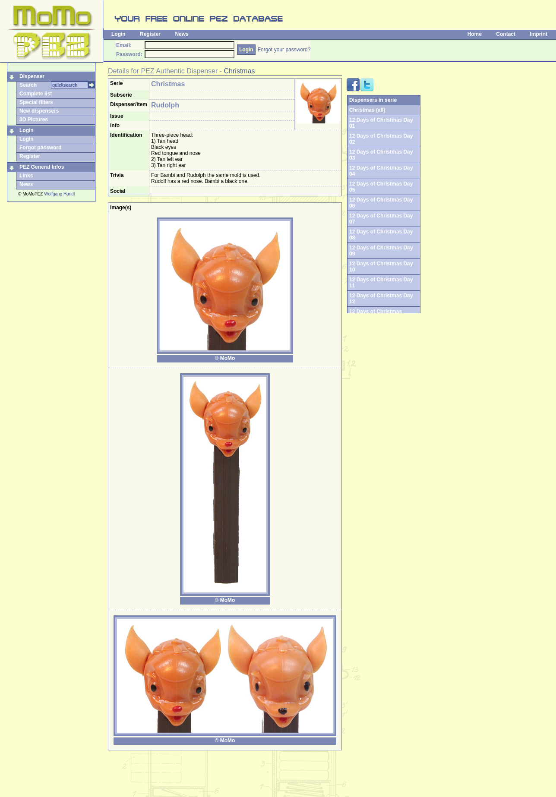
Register (150, 34)
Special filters (36, 102)
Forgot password (40, 148)
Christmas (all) (367, 110)
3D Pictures (33, 120)
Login (118, 34)
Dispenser (31, 76)
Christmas (239, 71)
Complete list (35, 94)
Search (28, 85)
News (181, 34)
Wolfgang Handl (59, 194)
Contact (505, 34)
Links (26, 176)
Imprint (538, 34)
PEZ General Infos (41, 167)
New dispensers (39, 111)
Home (475, 34)
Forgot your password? (284, 50)
